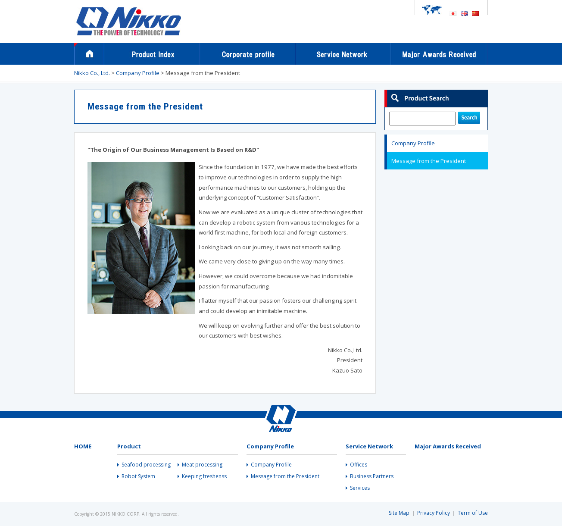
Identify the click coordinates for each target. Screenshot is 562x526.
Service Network (343, 54)
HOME (82, 446)
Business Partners (371, 476)
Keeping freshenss (204, 476)
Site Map (399, 513)
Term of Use (473, 513)
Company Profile (248, 54)
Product (129, 446)
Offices (358, 464)
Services (360, 488)
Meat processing (202, 464)
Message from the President (428, 161)
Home (89, 54)
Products (152, 54)
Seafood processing (146, 464)
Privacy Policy (433, 513)
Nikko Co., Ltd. (92, 73)
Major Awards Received (439, 54)
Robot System (138, 476)
